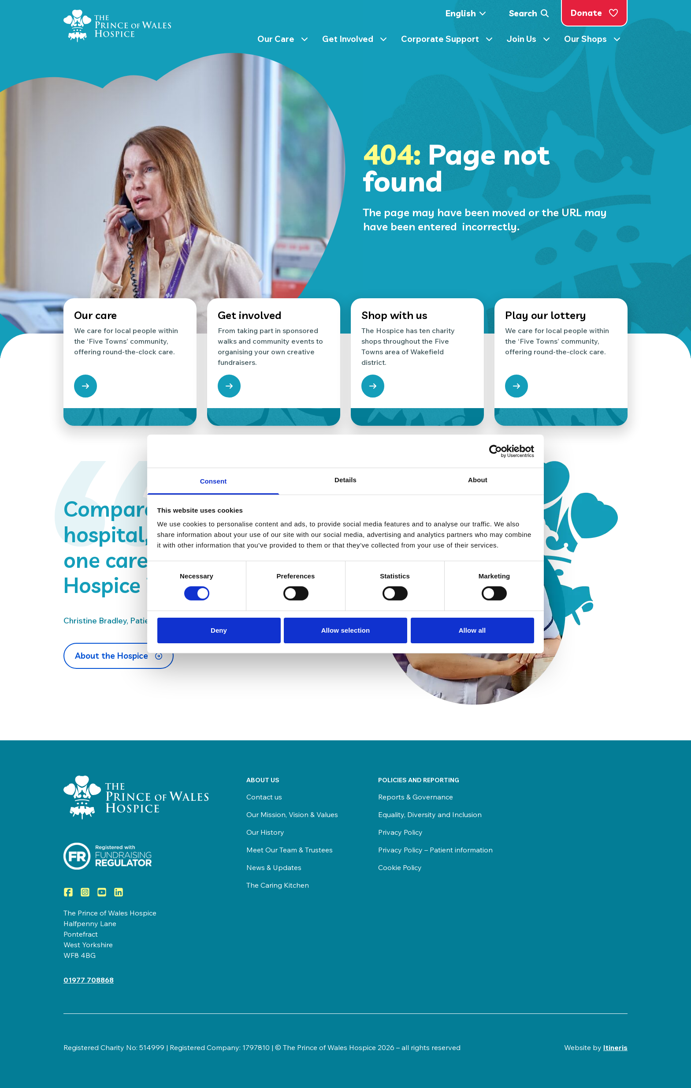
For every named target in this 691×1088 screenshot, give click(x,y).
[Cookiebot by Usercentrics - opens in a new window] (495, 451)
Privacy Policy (400, 832)
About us (262, 780)
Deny (219, 630)
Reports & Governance (415, 796)
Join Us (528, 41)
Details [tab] (345, 480)
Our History (265, 832)
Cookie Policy (400, 867)
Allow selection (345, 630)
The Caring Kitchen (277, 885)
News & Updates (273, 867)
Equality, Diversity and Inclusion (430, 814)
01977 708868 (88, 979)
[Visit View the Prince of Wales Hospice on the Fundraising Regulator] (137, 856)
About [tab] (477, 480)
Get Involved (354, 41)
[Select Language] (468, 13)
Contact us (264, 796)
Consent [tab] (213, 481)
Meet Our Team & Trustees (289, 849)
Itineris (615, 1047)
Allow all (472, 630)
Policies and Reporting (418, 780)
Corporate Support (447, 41)
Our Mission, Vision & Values (292, 814)
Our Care (282, 41)
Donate (594, 13)
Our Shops (592, 41)
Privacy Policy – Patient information (435, 849)
